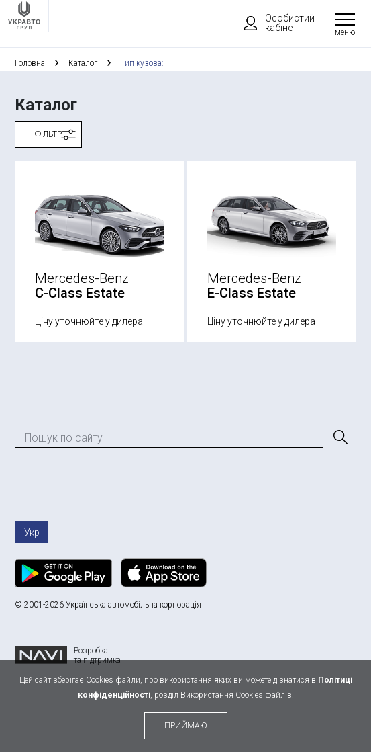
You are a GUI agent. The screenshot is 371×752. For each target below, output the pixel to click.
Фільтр (48, 134)
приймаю (185, 725)
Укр (32, 532)
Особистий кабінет (273, 22)
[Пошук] (339, 437)
